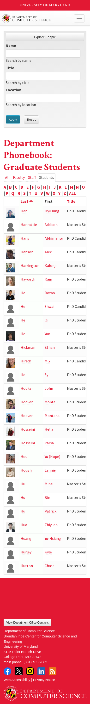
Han (24, 210)
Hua (24, 524)
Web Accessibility (17, 680)
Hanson (27, 251)
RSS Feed (52, 671)
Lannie (50, 470)
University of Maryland (45, 5)
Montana (52, 415)
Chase (49, 565)
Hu (23, 483)
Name (11, 45)
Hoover (27, 402)
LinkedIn (41, 671)
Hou (24, 456)
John (49, 388)
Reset (31, 119)
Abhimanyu (54, 238)
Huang (26, 538)
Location (13, 89)
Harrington (30, 265)
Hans (25, 238)
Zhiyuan (51, 524)
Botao (50, 292)
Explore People (45, 37)
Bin (47, 497)
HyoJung (52, 210)
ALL (72, 193)
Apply (13, 119)
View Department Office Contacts (27, 622)
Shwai (49, 306)
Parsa (49, 442)
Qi (46, 320)
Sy (46, 374)
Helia (49, 429)
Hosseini (28, 429)
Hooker (27, 388)
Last (27, 201)
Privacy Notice (44, 680)
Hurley (26, 552)
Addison (51, 224)
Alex (48, 251)
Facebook (7, 671)
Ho (23, 374)
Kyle (48, 552)
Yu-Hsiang (53, 538)
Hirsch (26, 361)
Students (47, 178)
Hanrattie (29, 224)
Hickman (28, 347)
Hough (26, 470)
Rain (48, 279)
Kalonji (50, 265)
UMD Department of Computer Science (36, 18)
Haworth (28, 279)
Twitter (19, 671)
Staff (32, 177)
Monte (50, 402)
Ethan (50, 347)
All (7, 177)
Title (10, 67)
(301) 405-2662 (35, 662)
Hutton (27, 565)
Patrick (50, 511)
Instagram (30, 671)
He (23, 292)
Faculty (19, 177)
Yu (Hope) (52, 456)
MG (47, 361)
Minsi (49, 483)
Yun (47, 333)
